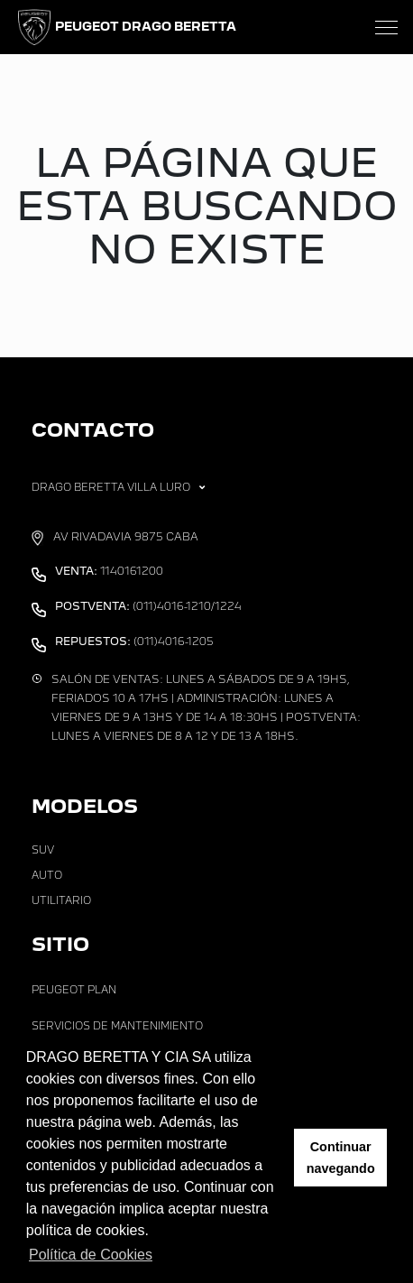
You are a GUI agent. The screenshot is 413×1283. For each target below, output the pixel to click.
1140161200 (109, 571)
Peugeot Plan (74, 989)
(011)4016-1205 (134, 641)
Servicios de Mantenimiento (117, 1026)
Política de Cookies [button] (90, 1254)
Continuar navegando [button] (341, 1158)
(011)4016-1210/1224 (148, 606)
